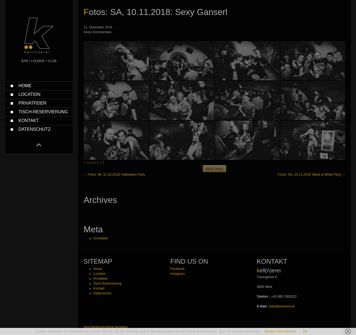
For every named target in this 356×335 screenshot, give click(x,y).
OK (305, 331)
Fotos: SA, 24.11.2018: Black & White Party (311, 174)
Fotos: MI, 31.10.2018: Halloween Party (114, 174)
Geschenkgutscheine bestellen (106, 327)
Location (30, 94)
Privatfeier (33, 103)
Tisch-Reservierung (43, 111)
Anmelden (100, 238)
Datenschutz (35, 129)
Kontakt (29, 120)
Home (25, 85)
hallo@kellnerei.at (281, 306)
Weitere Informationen (280, 331)
